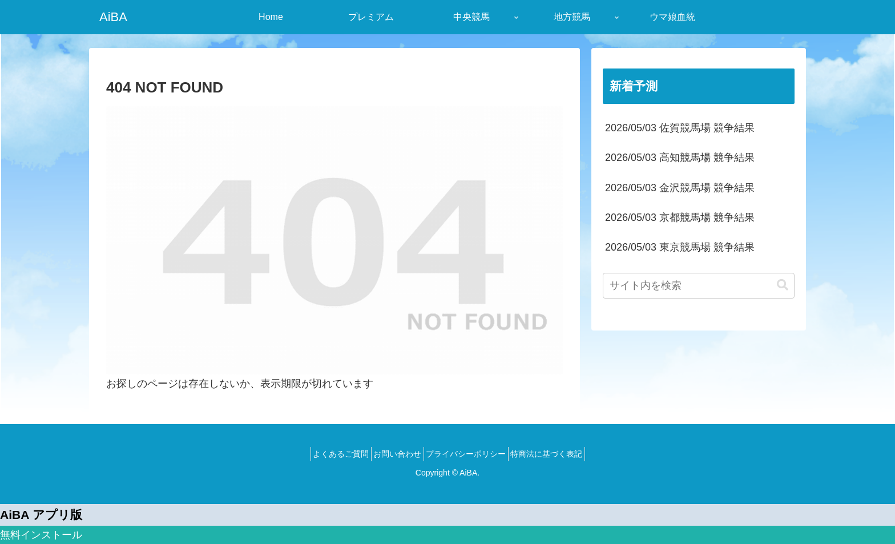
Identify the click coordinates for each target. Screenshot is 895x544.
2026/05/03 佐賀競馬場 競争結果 (680, 128)
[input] (699, 286)
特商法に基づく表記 (558, 453)
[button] (782, 285)
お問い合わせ (394, 453)
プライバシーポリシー (470, 453)
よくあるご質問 (330, 453)
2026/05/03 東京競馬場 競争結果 (680, 247)
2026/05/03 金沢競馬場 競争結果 (680, 188)
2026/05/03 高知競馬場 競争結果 (680, 157)
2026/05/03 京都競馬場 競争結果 (680, 217)
